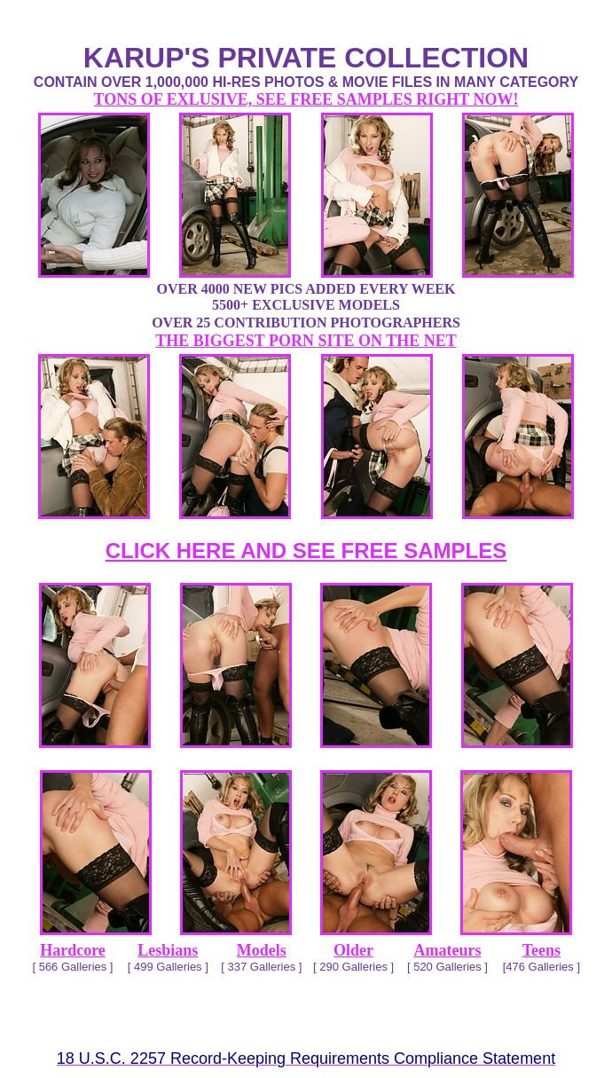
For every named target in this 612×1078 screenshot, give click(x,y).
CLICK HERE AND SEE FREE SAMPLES (306, 551)
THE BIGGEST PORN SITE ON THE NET (305, 341)
